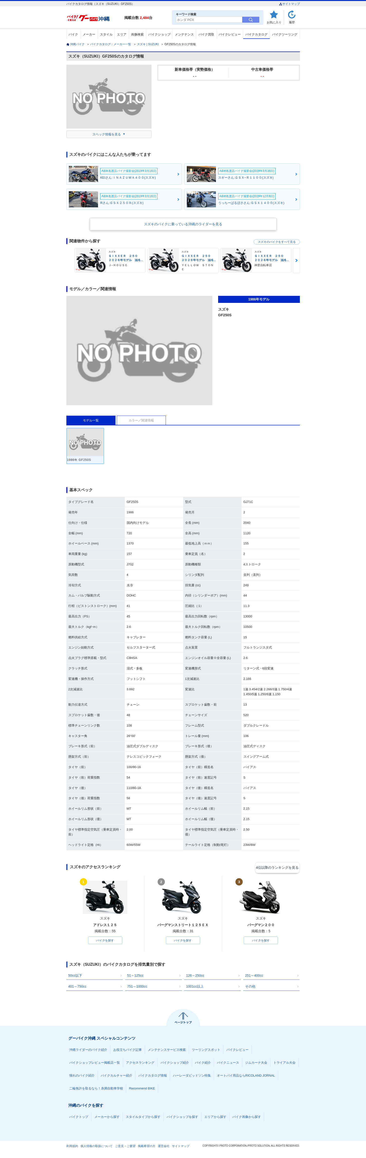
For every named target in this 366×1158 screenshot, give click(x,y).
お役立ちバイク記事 (127, 1050)
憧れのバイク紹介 (82, 1076)
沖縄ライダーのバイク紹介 (88, 1050)
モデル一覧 (91, 420)
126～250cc (195, 976)
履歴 (292, 22)
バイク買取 (206, 34)
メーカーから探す (107, 1117)
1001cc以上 (195, 987)
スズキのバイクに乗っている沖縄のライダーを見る (183, 224)
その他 (250, 987)
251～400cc (254, 976)
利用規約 (72, 1147)
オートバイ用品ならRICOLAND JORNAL (246, 1076)
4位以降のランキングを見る (277, 867)
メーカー (89, 34)
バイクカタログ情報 (152, 1076)
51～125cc (135, 976)
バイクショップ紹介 (175, 1063)
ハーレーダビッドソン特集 (192, 1076)
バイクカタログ (256, 34)
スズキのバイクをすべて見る (277, 242)
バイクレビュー (230, 34)
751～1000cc (137, 987)
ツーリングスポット (206, 1050)
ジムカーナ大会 (256, 1063)
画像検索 (137, 34)
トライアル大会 (284, 1063)
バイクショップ (159, 34)
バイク (73, 34)
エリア (121, 34)
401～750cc (77, 987)
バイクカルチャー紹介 (116, 1076)
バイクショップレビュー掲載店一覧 (94, 1063)
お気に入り (274, 22)
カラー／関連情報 (141, 420)
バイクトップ (78, 1117)
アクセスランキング (140, 1063)
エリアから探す (215, 1117)
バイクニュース (228, 1063)
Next (296, 260)
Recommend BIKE (142, 1089)
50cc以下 (75, 976)
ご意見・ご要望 (125, 1147)
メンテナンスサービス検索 (167, 1050)
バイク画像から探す (246, 1117)
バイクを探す (105, 940)
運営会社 (164, 1147)
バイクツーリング (284, 34)
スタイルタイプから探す (143, 1117)
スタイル (106, 34)
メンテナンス (184, 34)
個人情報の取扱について (96, 1147)
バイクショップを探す (182, 1117)
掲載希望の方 (146, 1147)
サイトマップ (289, 4)
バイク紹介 (203, 1063)
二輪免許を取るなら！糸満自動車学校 (96, 1089)
